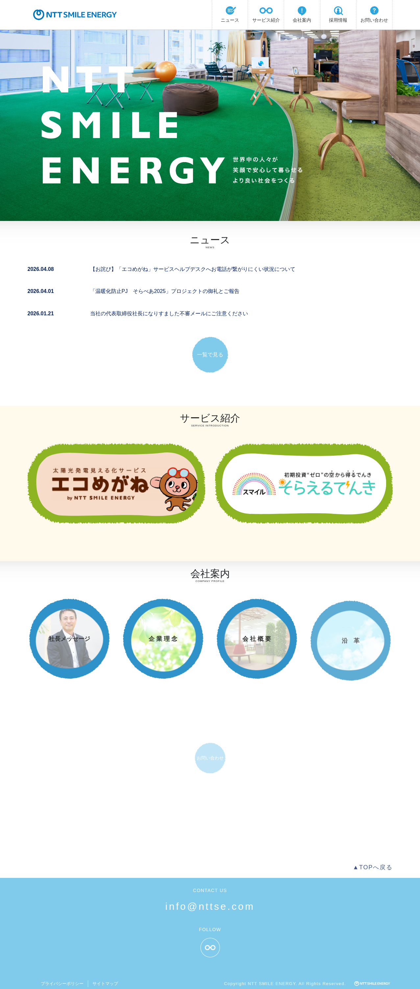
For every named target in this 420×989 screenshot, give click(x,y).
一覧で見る (210, 354)
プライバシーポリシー (62, 983)
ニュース (230, 13)
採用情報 (338, 13)
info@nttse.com (210, 906)
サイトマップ (105, 983)
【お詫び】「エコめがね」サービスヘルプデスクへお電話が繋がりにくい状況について (192, 269)
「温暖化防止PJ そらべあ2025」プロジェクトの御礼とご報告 (164, 291)
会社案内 (302, 13)
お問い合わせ (374, 13)
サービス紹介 (266, 13)
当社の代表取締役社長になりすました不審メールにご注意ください (169, 313)
